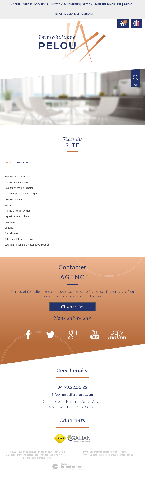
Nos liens (10, 222)
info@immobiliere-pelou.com (72, 395)
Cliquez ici (72, 306)
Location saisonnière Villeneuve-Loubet (27, 244)
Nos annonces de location (19, 188)
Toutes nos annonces (16, 182)
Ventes (27, 4)
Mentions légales (25, 455)
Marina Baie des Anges (17, 210)
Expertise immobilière (108, 4)
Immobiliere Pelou (15, 176)
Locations (41, 4)
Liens (52, 455)
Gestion (87, 4)
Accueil (16, 4)
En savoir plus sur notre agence (22, 193)
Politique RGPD (44, 458)
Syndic (128, 4)
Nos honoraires (41, 455)
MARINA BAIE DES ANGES (65, 13)
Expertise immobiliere (17, 216)
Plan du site (11, 233)
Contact (87, 13)
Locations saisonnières (65, 4)
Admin (59, 455)
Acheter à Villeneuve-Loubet (21, 239)
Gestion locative (14, 199)
